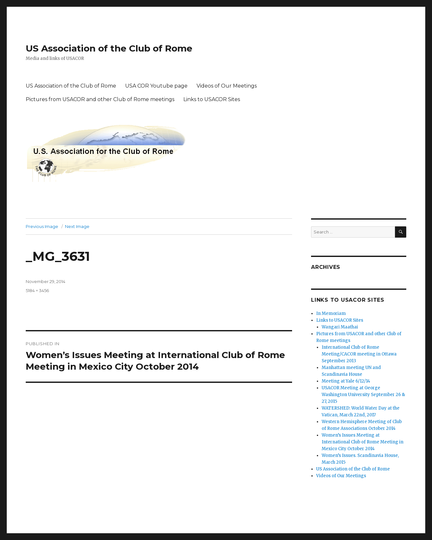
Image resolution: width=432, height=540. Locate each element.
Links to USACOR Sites (211, 99)
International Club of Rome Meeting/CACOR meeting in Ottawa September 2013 (359, 354)
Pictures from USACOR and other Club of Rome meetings (100, 99)
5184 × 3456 (37, 290)
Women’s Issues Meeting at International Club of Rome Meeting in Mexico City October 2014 (362, 441)
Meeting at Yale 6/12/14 (346, 381)
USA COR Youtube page (156, 86)
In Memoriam (331, 313)
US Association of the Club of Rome (109, 48)
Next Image (77, 226)
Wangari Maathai (340, 327)
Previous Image (42, 226)
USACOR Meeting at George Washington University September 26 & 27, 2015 (363, 394)
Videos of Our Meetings (227, 86)
